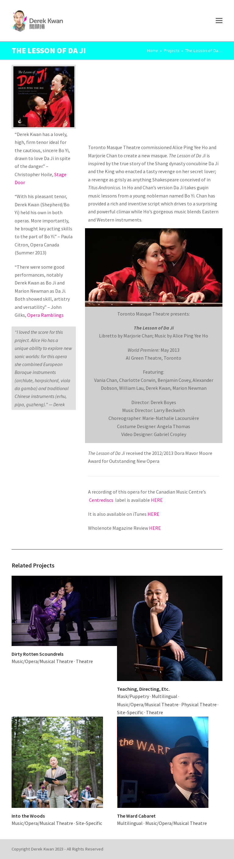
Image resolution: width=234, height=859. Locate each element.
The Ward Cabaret (136, 816)
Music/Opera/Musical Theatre (42, 661)
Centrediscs (101, 500)
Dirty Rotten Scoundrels (37, 654)
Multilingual (164, 696)
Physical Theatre (199, 704)
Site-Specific (130, 712)
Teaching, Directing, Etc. (143, 689)
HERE (157, 500)
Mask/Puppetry (133, 696)
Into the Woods (28, 816)
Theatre (84, 661)
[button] (219, 20)
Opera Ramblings (45, 315)
